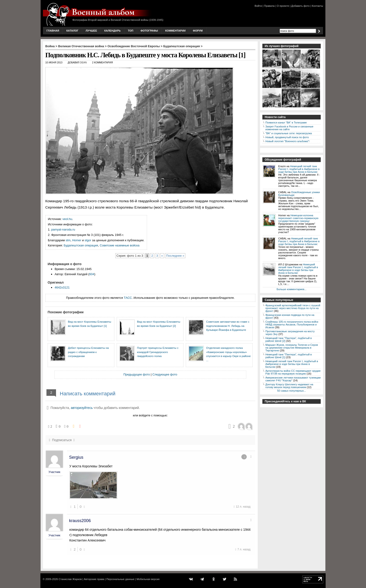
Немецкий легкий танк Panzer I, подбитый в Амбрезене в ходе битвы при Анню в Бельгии (299, 169)
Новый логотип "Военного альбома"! (287, 141)
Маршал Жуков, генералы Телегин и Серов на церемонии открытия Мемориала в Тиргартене (291, 347)
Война (50, 46)
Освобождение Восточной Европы (134, 46)
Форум (198, 30)
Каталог (72, 30)
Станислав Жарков (70, 579)
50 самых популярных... (291, 390)
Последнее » (175, 255)
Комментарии (175, 30)
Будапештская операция (181, 46)
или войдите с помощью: (150, 415)
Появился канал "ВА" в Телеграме (286, 122)
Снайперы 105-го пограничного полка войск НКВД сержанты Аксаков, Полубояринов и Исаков (291, 324)
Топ (130, 30)
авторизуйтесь (82, 408)
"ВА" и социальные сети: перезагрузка (288, 133)
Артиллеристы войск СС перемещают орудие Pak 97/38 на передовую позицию (293, 372)
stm (68, 240)
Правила (269, 5)
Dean (83, 62)
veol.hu (67, 219)
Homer (76, 240)
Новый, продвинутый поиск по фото (287, 137)
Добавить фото (300, 5)
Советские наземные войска (119, 245)
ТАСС (128, 297)
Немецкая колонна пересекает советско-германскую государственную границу (298, 218)
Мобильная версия (148, 579)
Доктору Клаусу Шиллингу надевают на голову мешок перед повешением (289, 386)
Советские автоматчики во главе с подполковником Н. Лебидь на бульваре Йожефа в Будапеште (227, 325)
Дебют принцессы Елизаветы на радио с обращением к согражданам (88, 351)
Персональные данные (120, 579)
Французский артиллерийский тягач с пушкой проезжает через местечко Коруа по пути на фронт (292, 308)
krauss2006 (80, 520)
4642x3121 (62, 287)
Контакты (317, 5)
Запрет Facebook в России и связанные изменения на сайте (289, 128)
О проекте (283, 5)
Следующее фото (164, 374)
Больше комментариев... (291, 289)
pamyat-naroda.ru (63, 229)
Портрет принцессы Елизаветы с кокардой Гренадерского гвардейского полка (157, 351)
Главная (52, 30)
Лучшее (91, 30)
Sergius (76, 457)
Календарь (112, 30)
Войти (258, 5)
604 (91, 274)
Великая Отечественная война (81, 46)
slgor (88, 240)
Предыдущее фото (136, 374)
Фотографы (149, 30)
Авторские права (94, 579)
